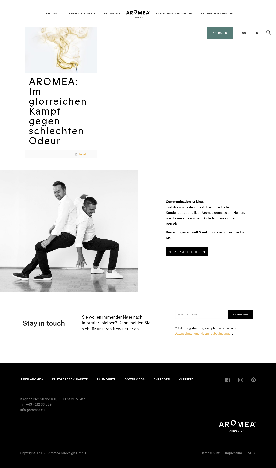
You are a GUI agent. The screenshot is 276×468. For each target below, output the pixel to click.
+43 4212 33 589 (39, 404)
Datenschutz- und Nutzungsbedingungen (203, 333)
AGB (251, 453)
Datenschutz (210, 453)
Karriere (186, 379)
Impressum (233, 453)
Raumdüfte (106, 379)
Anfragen (161, 379)
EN (256, 32)
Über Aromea (32, 379)
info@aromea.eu (32, 410)
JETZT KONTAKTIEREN (187, 251)
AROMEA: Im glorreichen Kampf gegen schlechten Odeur (58, 111)
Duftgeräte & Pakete (70, 379)
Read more (86, 154)
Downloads (135, 379)
